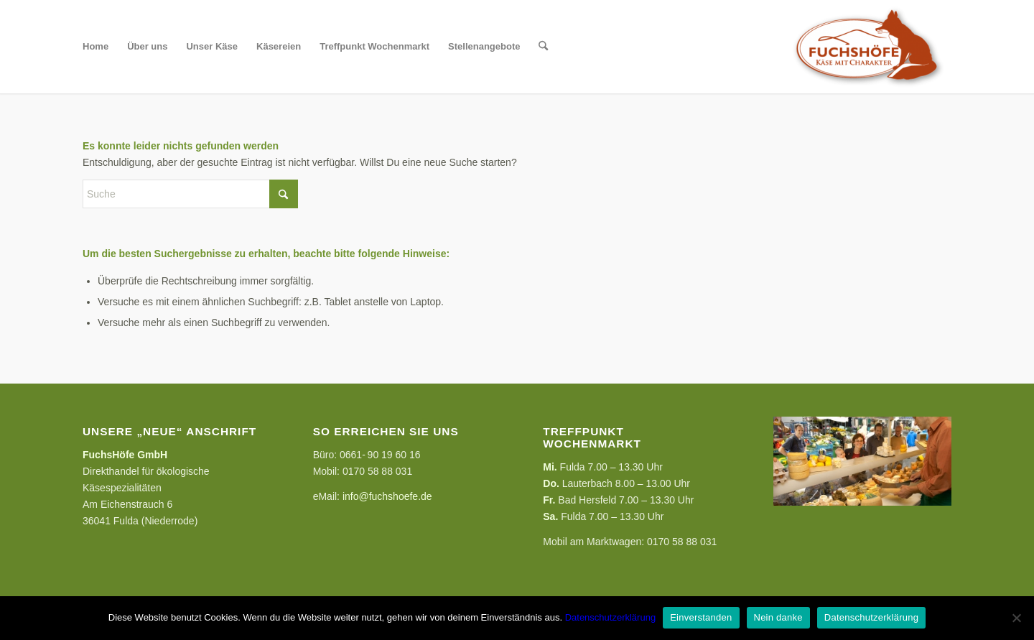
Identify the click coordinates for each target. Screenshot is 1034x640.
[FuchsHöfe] (867, 46)
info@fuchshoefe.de (387, 496)
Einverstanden (701, 617)
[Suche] (543, 46)
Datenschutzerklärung (610, 617)
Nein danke (778, 617)
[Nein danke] (1016, 618)
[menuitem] (95, 46)
